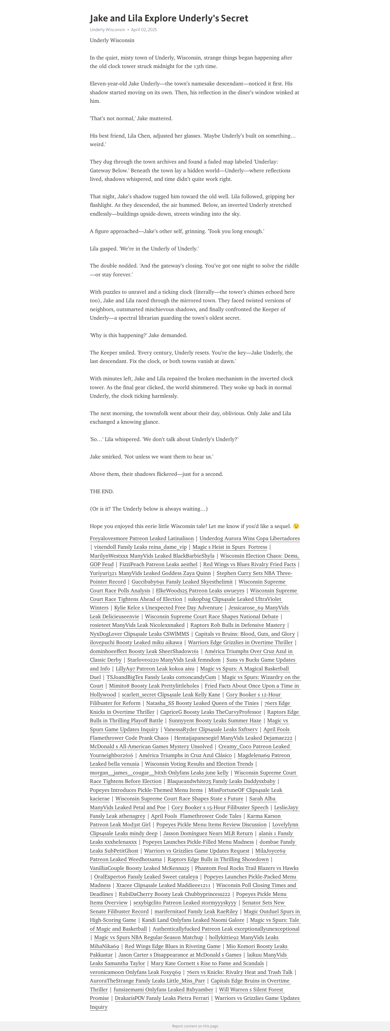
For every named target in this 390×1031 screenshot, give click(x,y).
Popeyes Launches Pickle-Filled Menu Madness (198, 842)
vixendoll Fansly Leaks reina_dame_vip (140, 547)
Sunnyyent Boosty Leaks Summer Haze (215, 720)
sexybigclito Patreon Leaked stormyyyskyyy (184, 902)
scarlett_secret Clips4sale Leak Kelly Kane (171, 694)
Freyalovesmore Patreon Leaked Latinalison (142, 538)
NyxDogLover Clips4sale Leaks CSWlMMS (139, 633)
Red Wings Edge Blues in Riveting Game (173, 946)
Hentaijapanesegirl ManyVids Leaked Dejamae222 (233, 738)
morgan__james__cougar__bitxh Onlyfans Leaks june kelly (159, 772)
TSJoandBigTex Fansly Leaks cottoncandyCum (161, 677)
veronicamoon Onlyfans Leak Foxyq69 (135, 972)
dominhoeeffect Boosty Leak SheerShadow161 (144, 651)
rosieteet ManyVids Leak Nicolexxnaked (137, 625)
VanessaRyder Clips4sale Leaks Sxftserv (211, 729)
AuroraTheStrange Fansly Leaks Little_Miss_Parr (147, 980)
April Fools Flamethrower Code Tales (196, 816)
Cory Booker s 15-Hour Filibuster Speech (220, 807)
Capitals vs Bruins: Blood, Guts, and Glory (245, 633)
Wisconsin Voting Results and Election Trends (199, 763)
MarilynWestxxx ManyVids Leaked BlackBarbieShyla (152, 555)
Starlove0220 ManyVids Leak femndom (174, 659)
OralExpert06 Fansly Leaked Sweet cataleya (146, 876)
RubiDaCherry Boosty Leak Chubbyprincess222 (174, 894)
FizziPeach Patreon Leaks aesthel (158, 564)
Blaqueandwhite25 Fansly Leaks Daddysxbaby (221, 781)
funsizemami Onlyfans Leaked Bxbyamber (163, 989)
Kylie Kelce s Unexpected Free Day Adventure (168, 607)
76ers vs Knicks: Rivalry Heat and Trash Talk (239, 972)
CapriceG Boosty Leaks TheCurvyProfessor (210, 712)
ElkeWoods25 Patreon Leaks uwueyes (200, 590)
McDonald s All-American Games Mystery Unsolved (151, 746)
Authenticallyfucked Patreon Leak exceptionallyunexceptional (226, 928)
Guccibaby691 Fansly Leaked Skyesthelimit (182, 581)
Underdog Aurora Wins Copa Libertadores (250, 538)
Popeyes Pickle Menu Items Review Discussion (211, 824)
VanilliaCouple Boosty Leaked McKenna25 (139, 868)
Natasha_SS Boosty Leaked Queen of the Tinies (202, 703)
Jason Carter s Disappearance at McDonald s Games (180, 954)
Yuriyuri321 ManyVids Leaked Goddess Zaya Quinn (150, 573)
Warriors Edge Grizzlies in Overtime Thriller (240, 642)
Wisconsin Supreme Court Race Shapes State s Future (179, 798)
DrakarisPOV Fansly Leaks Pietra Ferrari (162, 998)
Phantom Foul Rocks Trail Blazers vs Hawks (247, 868)
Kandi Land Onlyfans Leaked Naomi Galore (193, 920)
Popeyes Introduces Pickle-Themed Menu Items (146, 790)
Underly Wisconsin (107, 29)
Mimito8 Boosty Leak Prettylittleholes (154, 685)
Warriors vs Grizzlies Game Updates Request (197, 850)
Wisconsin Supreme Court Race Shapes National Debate (211, 616)
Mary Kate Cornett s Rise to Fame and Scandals (207, 963)
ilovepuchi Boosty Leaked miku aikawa (136, 642)
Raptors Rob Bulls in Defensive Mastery (237, 625)
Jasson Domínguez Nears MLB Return (208, 833)
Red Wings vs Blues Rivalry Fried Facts (249, 564)
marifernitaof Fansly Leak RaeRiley (196, 911)
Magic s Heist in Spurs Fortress (230, 547)
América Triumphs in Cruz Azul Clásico (185, 755)
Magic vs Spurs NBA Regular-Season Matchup (148, 937)
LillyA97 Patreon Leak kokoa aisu (155, 668)
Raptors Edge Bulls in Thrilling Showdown (218, 859)
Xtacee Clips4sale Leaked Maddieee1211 (163, 885)
